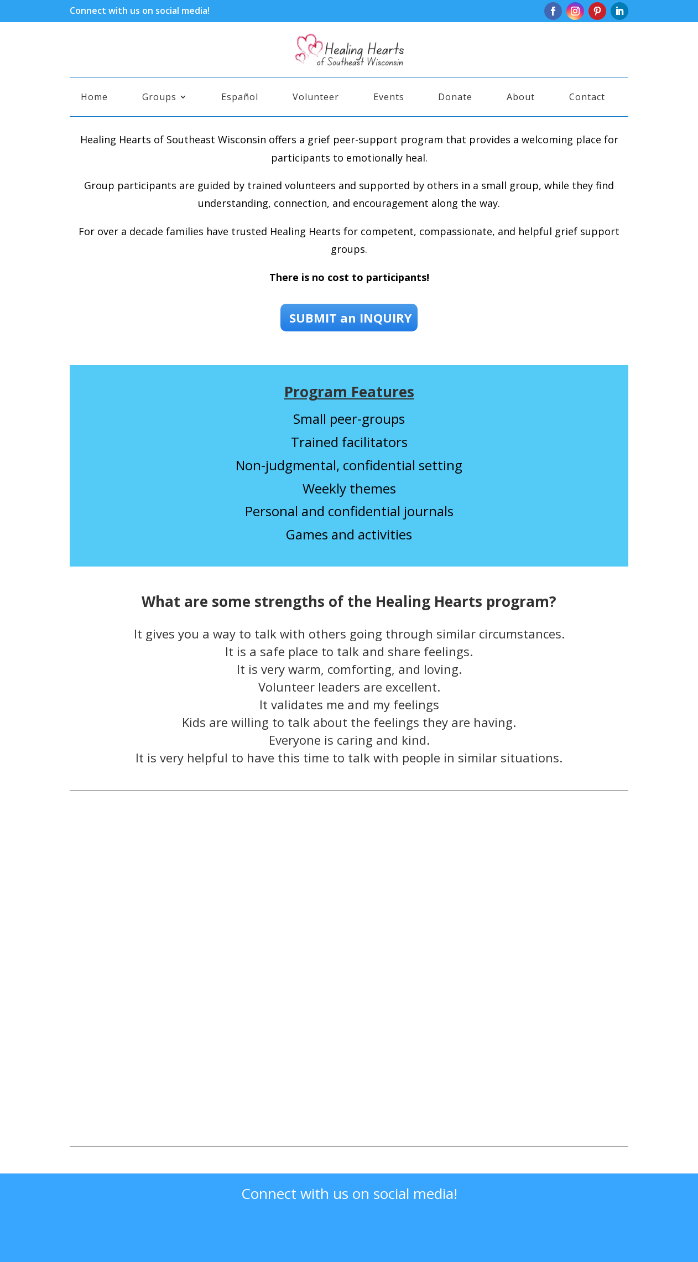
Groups (159, 98)
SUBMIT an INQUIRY (349, 317)
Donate (455, 98)
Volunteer (316, 98)
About (521, 98)
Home (94, 98)
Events (388, 98)
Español (239, 98)
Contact (587, 98)
